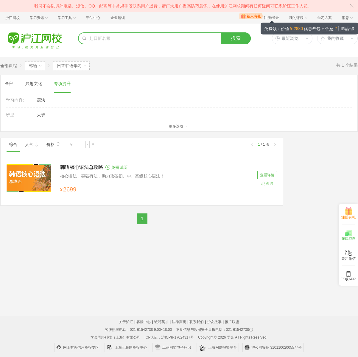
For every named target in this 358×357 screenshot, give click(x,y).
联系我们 (196, 322)
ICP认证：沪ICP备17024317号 (169, 337)
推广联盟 (232, 322)
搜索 (236, 38)
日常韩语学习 (69, 65)
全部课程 (8, 65)
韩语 (33, 65)
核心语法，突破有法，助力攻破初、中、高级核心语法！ (112, 176)
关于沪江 (126, 322)
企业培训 (117, 18)
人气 (32, 144)
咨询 (269, 183)
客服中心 (143, 322)
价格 (53, 144)
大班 (41, 114)
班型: (10, 114)
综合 (13, 144)
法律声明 (179, 322)
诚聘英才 (161, 322)
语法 (41, 100)
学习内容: (15, 100)
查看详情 (267, 175)
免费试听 (116, 167)
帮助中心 (93, 18)
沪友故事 (214, 322)
